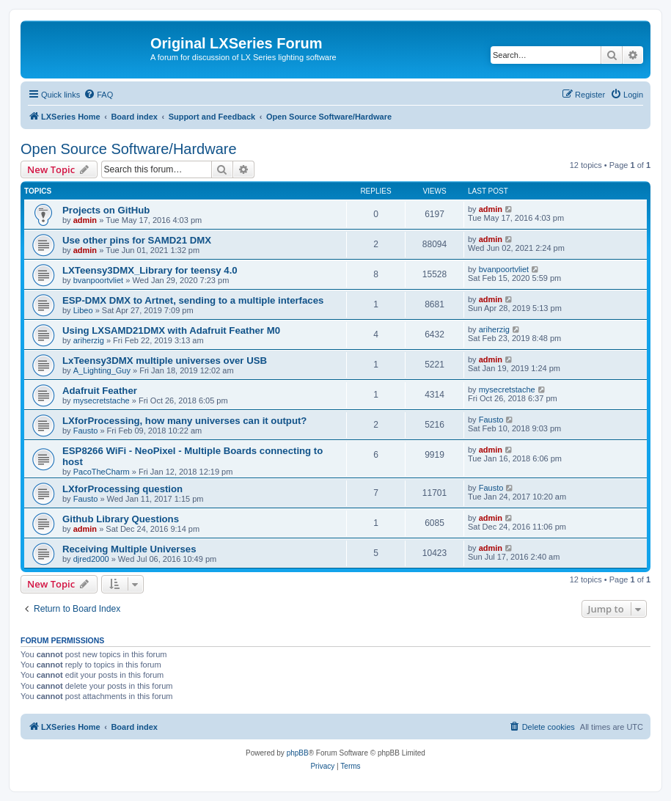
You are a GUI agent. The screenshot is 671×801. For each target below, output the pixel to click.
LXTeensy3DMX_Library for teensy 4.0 (150, 270)
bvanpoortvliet (98, 280)
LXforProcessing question (122, 488)
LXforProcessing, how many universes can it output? (184, 420)
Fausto (85, 430)
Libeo (83, 310)
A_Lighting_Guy (102, 370)
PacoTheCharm (101, 471)
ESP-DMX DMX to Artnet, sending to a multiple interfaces (192, 300)
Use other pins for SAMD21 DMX (136, 240)
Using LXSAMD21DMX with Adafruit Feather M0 (171, 330)
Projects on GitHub (106, 210)
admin (85, 220)
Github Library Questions (120, 518)
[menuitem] (98, 94)
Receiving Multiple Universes (129, 549)
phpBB (298, 753)
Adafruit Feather (99, 390)
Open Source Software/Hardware (129, 149)
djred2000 (91, 559)
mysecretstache (101, 400)
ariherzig (88, 340)
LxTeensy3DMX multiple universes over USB (164, 360)
